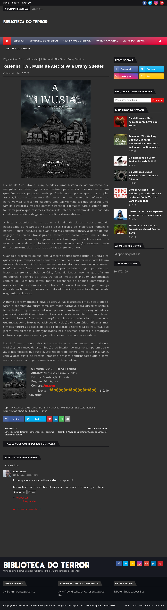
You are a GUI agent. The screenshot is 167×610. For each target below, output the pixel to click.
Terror (22, 59)
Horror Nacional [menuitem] (106, 40)
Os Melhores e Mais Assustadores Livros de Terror (143, 121)
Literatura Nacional (85, 407)
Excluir (31, 492)
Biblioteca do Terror (29, 605)
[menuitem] (7, 41)
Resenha (33, 410)
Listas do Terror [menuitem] (133, 40)
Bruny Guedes (51, 407)
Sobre (15, 2)
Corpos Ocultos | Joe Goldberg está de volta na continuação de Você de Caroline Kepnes (145, 195)
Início (6, 2)
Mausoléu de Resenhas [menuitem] (44, 40)
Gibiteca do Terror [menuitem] (18, 48)
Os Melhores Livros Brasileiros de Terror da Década (143, 175)
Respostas (22, 497)
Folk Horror (67, 407)
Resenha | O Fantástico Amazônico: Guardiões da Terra (144, 229)
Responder (19, 492)
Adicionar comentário (27, 509)
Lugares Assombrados (15, 410)
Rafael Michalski (13, 73)
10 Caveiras (17, 407)
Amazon (49, 385)
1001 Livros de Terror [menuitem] (77, 40)
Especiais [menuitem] (19, 40)
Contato (26, 2)
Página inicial (10, 59)
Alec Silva (37, 407)
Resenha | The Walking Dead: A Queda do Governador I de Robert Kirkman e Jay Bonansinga (144, 141)
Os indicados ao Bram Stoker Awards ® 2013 (142, 159)
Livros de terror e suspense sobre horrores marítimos (146, 213)
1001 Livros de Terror (143, 605)
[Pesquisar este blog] (132, 100)
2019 (27, 407)
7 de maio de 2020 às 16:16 (26, 475)
